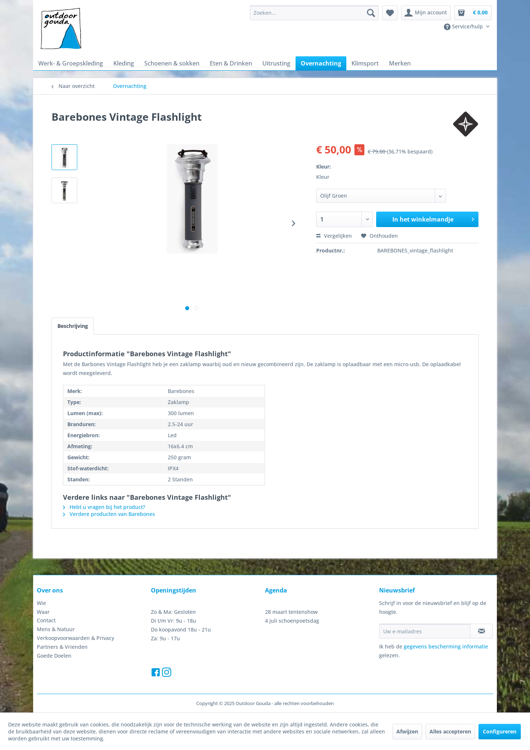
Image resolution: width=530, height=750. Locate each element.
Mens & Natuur (56, 629)
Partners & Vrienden (62, 646)
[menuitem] (314, 13)
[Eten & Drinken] (231, 63)
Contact (46, 620)
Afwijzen (407, 731)
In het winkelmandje (433, 218)
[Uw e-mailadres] (424, 631)
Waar (43, 611)
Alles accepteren (450, 731)
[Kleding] (123, 63)
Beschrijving (72, 325)
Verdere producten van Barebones (109, 513)
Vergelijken (334, 235)
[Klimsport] (365, 63)
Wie (41, 602)
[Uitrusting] (276, 63)
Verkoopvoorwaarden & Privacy (75, 637)
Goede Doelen (54, 655)
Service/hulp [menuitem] (464, 26)
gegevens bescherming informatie (446, 646)
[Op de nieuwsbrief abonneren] (481, 631)
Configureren (499, 731)
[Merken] (400, 63)
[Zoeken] (371, 13)
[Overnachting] (321, 63)
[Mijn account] (426, 13)
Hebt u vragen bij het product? (104, 506)
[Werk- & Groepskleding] (70, 63)
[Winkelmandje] (473, 13)
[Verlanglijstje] (390, 13)
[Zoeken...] (314, 13)
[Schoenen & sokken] (172, 63)
